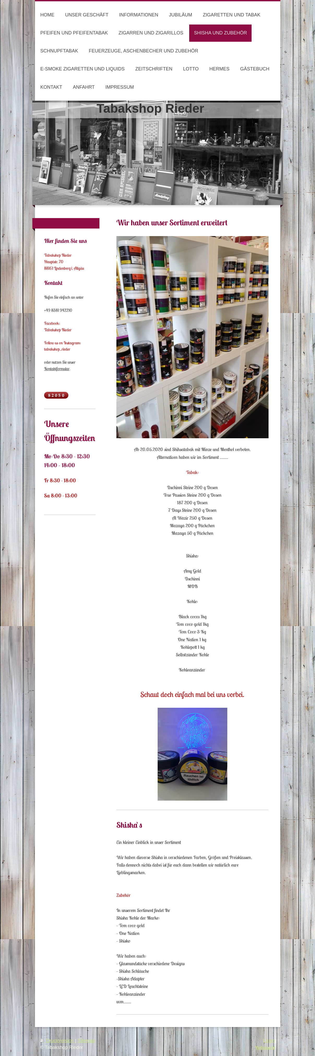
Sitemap (86, 1040)
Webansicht (265, 1048)
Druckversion (57, 1040)
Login (269, 1040)
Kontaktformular (56, 368)
